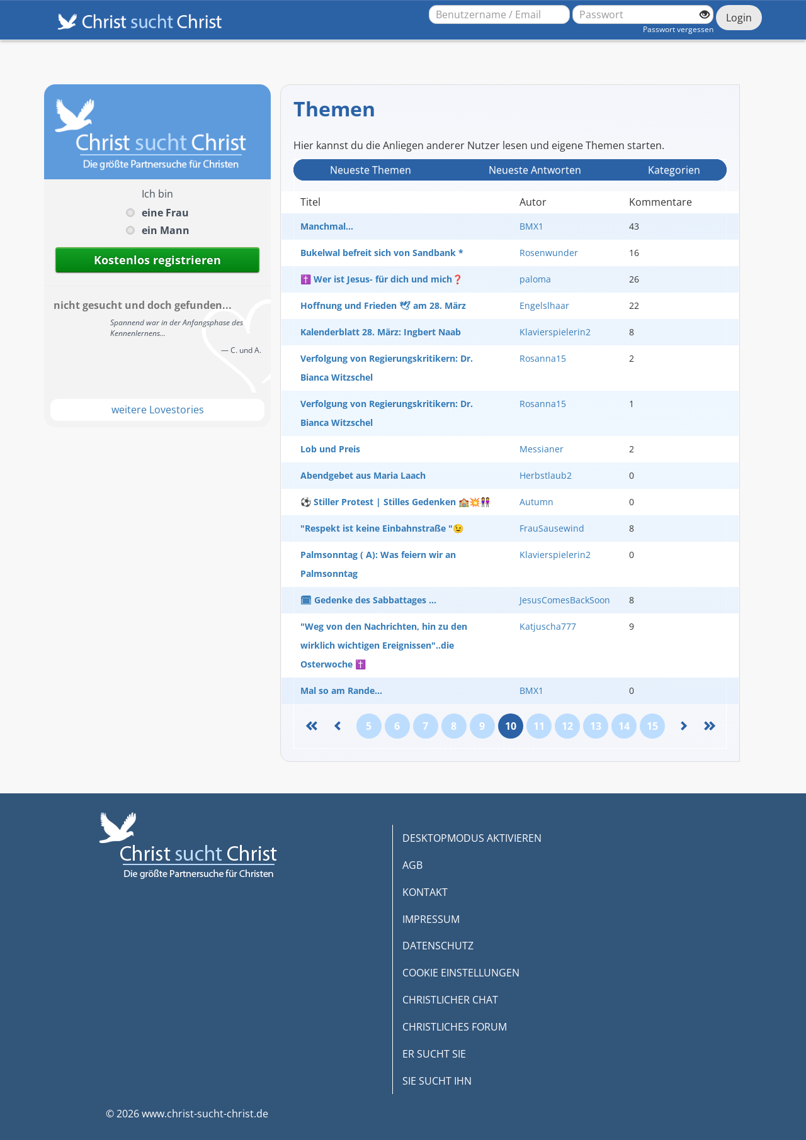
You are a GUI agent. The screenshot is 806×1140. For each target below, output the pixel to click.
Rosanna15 (542, 358)
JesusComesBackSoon (564, 600)
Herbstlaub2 (545, 475)
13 (595, 726)
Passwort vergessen (678, 29)
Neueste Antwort (535, 170)
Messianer (541, 449)
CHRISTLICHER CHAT (450, 1000)
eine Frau (165, 213)
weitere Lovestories (157, 409)
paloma (535, 279)
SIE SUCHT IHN (437, 1081)
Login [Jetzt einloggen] (739, 18)
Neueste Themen (370, 170)
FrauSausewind (551, 528)
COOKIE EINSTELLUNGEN (460, 973)
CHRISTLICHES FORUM (454, 1027)
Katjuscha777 (547, 626)
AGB (412, 865)
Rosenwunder (548, 253)
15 (652, 726)
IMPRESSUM (431, 919)
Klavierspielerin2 (555, 332)
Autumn (536, 502)
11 (539, 726)
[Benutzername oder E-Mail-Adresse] (499, 14)
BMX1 (531, 226)
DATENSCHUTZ (438, 946)
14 (624, 726)
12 (567, 726)
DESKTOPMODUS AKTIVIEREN (472, 838)
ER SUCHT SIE (434, 1054)
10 (510, 726)
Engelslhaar (544, 305)
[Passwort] (642, 14)
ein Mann (166, 230)
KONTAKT (425, 892)
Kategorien (674, 170)
